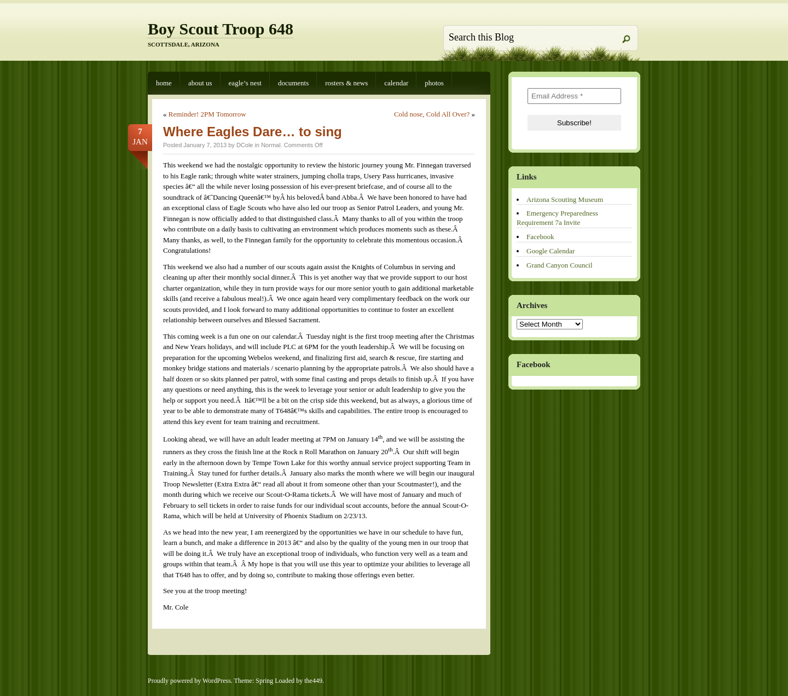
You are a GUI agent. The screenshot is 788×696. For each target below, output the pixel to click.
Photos (434, 83)
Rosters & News (346, 83)
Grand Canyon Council (559, 265)
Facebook (540, 237)
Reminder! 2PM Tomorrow (207, 114)
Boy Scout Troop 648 (220, 29)
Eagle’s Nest (245, 83)
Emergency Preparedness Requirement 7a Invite (557, 218)
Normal (270, 145)
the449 (313, 681)
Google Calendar (550, 251)
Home (164, 83)
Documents (293, 83)
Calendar (396, 83)
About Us (200, 83)
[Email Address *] (574, 96)
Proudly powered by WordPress (189, 681)
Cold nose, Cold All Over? (432, 114)
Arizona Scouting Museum (564, 199)
